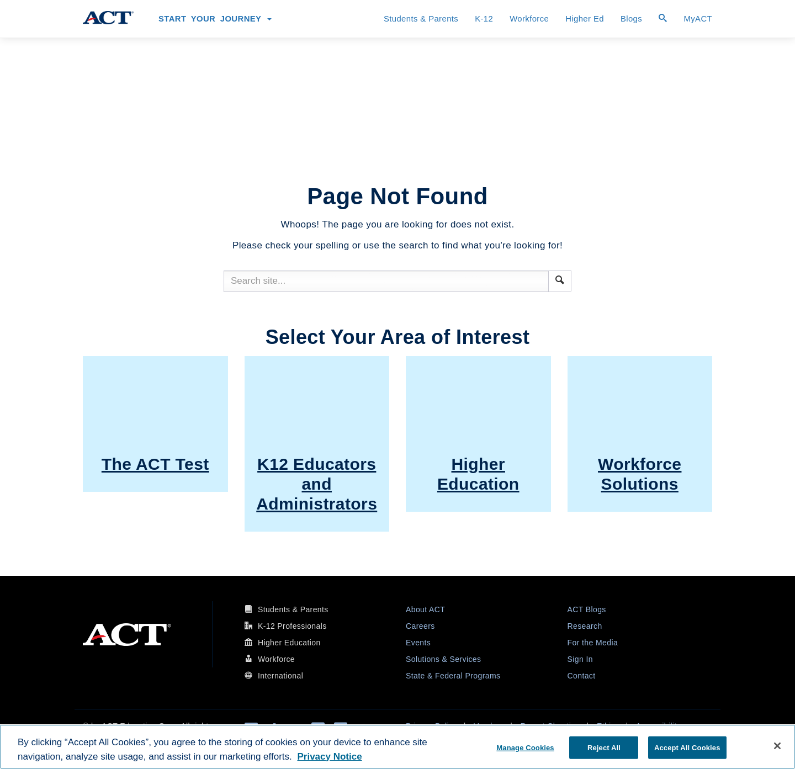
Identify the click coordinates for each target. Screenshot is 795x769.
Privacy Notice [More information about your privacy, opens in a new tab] (329, 756)
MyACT (697, 18)
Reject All (604, 747)
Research (585, 626)
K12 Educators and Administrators (316, 484)
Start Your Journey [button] (215, 18)
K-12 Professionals (292, 626)
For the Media (593, 642)
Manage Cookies (525, 747)
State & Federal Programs (453, 675)
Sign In (580, 659)
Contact (582, 675)
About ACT (425, 609)
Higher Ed (584, 18)
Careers (420, 626)
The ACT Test (155, 464)
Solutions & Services (443, 659)
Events (418, 642)
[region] (397, 746)
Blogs (631, 18)
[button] (559, 279)
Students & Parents (421, 18)
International (280, 675)
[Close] (777, 746)
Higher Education (289, 642)
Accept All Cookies (687, 747)
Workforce (529, 18)
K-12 (484, 18)
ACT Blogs (587, 609)
